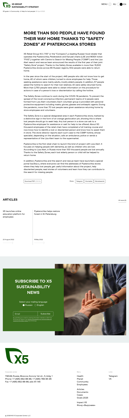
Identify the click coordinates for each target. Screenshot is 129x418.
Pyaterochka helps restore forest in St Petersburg (47, 212)
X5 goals (6, 11)
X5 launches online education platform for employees (14, 214)
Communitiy (82, 381)
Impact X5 (82, 402)
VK (110, 379)
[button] (119, 4)
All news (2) (122, 200)
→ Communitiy (14, 11)
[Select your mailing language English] (39, 305)
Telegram (113, 376)
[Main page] (16, 356)
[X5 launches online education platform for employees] (16, 242)
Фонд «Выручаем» (86, 405)
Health (80, 376)
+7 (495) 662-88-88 (21, 379)
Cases (80, 395)
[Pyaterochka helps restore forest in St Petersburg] (47, 242)
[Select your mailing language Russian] (28, 305)
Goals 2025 (82, 398)
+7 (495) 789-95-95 (42, 379)
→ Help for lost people (27, 11)
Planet (80, 379)
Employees (82, 384)
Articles (80, 389)
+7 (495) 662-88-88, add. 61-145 (25, 381)
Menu (106, 4)
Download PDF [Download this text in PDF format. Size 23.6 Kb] (33, 181)
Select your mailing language (33, 302)
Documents (82, 392)
